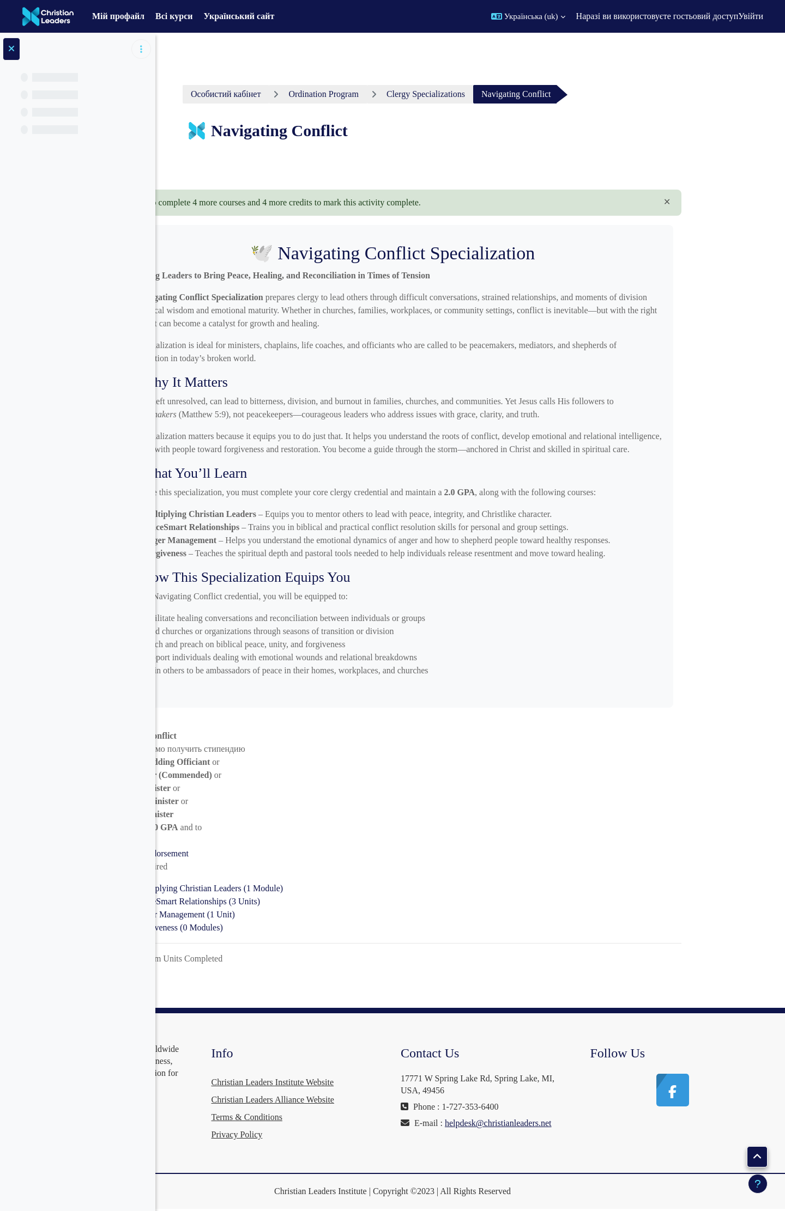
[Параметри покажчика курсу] (141, 49)
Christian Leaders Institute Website (395, 1082)
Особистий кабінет (308, 94)
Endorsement (247, 853)
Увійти (750, 16)
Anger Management (267, 914)
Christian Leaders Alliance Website (395, 1099)
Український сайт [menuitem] (239, 16)
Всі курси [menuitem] (173, 16)
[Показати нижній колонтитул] (758, 1184)
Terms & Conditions (369, 1117)
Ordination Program (405, 94)
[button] (528, 16)
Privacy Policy (359, 1134)
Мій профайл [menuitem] (118, 16)
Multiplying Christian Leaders (291, 888)
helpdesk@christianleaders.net (536, 1135)
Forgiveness (261, 927)
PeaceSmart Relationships (280, 901)
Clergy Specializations (507, 94)
